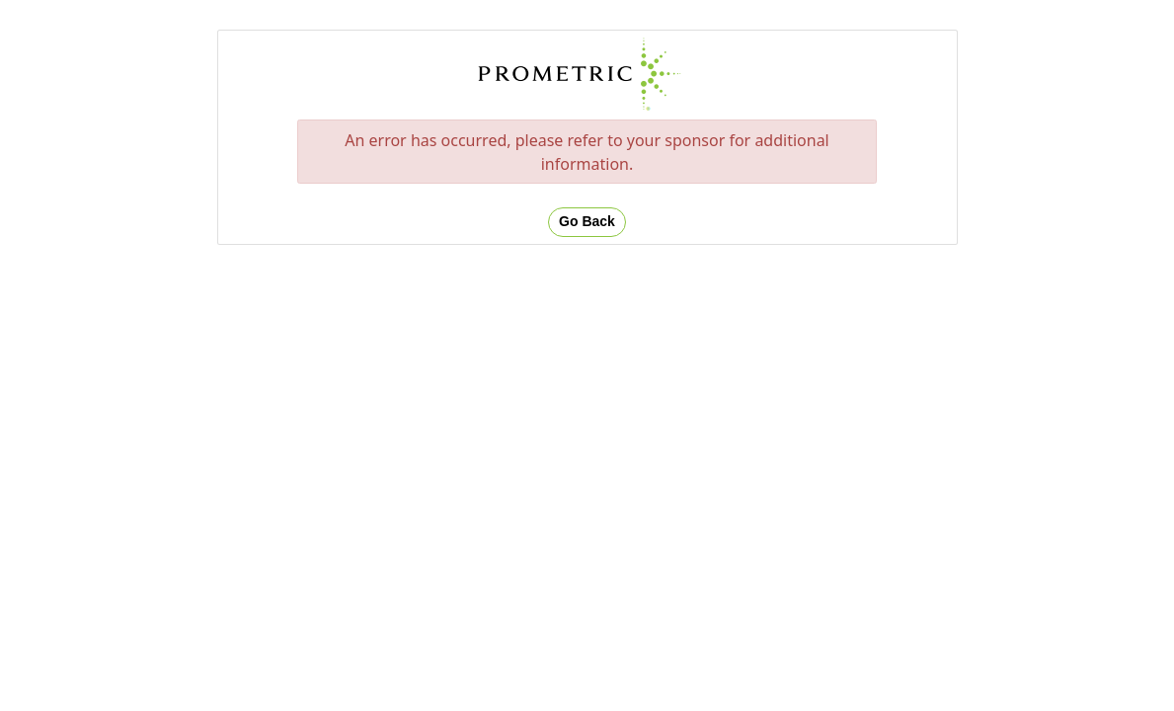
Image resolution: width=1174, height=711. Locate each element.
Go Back (587, 221)
